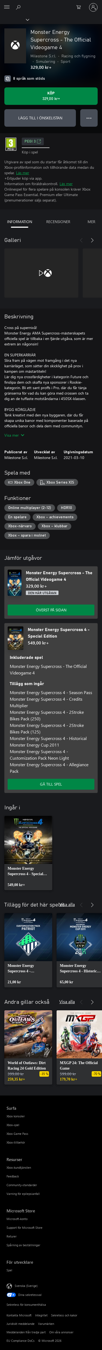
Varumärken (46, 1323)
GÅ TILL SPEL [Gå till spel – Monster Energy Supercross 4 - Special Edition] (51, 784)
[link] (28, 853)
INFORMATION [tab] (19, 221)
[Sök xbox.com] (19, 7)
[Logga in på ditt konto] (93, 7)
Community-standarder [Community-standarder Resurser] (22, 1185)
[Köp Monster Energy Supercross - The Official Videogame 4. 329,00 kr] (51, 96)
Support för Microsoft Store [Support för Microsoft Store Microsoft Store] (24, 1227)
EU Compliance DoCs (21, 1340)
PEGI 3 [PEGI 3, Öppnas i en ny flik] (32, 141)
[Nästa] (92, 240)
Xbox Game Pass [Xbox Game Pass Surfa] (17, 1133)
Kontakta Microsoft (19, 1315)
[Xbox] (14, 19)
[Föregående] (81, 240)
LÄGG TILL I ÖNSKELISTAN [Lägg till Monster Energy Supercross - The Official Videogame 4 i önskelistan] (40, 117)
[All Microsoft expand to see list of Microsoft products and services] (6, 7)
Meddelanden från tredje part (26, 1332)
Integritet (41, 1315)
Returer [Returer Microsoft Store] (12, 1236)
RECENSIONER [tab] (58, 221)
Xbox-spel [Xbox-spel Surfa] (13, 1125)
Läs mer (22, 172)
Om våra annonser (61, 1332)
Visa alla (67, 904)
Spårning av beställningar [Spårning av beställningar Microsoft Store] (23, 1245)
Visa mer (14, 435)
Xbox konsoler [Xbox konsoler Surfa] (16, 1116)
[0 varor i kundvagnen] (80, 7)
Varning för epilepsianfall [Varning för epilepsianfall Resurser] (23, 1193)
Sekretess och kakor (64, 1315)
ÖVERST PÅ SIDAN (51, 609)
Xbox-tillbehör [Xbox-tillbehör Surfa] (16, 1142)
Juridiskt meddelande (21, 1323)
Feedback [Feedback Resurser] (13, 1176)
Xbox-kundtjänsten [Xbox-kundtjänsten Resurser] (19, 1167)
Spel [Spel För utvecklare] (9, 1270)
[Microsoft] (51, 4)
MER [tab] (91, 221)
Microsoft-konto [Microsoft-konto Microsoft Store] (17, 1219)
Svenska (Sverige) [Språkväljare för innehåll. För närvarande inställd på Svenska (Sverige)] (26, 1285)
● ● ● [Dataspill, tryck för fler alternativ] (89, 117)
